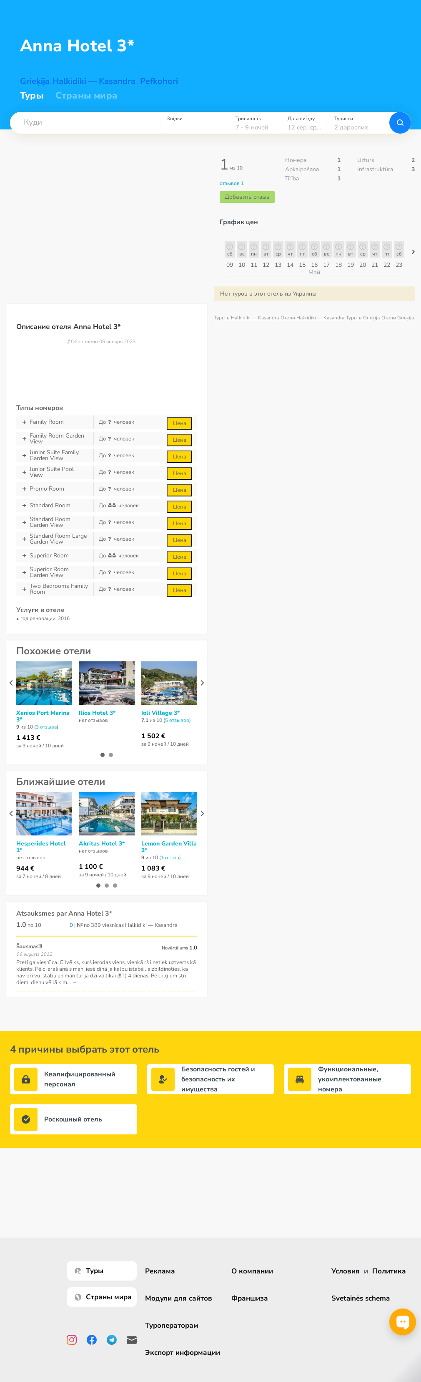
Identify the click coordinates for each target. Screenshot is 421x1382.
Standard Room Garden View (54, 522)
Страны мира (86, 95)
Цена (179, 423)
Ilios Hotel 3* (97, 713)
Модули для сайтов (178, 1298)
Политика (389, 1271)
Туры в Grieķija (363, 317)
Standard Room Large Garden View (54, 539)
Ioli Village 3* (160, 713)
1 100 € (91, 866)
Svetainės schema (360, 1298)
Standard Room (54, 505)
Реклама (160, 1271)
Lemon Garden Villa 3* (169, 847)
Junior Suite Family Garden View (54, 455)
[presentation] (11, 683)
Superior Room (54, 555)
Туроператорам (171, 1325)
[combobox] (85, 123)
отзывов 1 (232, 183)
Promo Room (54, 489)
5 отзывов (177, 720)
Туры (32, 95)
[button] (85, 123)
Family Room (54, 422)
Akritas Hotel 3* (102, 843)
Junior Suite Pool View (54, 472)
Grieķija (35, 81)
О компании (252, 1271)
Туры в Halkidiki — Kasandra (246, 317)
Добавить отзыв (247, 197)
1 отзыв (170, 857)
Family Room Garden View (54, 438)
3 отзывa (46, 727)
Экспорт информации (182, 1352)
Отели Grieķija (397, 317)
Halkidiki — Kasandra (94, 81)
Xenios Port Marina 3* (43, 716)
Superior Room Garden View (54, 572)
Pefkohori (159, 81)
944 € (25, 868)
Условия (345, 1271)
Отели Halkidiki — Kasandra (312, 317)
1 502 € (153, 736)
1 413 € (28, 737)
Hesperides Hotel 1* (41, 847)
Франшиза (249, 1298)
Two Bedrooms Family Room (54, 589)
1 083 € (153, 868)
